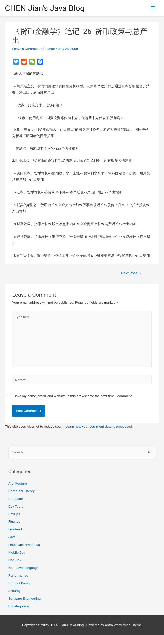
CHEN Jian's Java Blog (45, 8)
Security (14, 591)
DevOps (14, 514)
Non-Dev (15, 560)
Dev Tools (15, 506)
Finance (49, 49)
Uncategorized (19, 606)
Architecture (17, 483)
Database (15, 499)
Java (12, 537)
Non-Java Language (23, 568)
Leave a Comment (26, 49)
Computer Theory (21, 491)
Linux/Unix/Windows (24, 545)
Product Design (20, 583)
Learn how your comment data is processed (99, 426)
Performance (18, 575)
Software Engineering (24, 598)
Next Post (131, 273)
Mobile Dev (16, 552)
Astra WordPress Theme (123, 625)
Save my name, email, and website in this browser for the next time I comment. (73, 396)
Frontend (15, 529)
